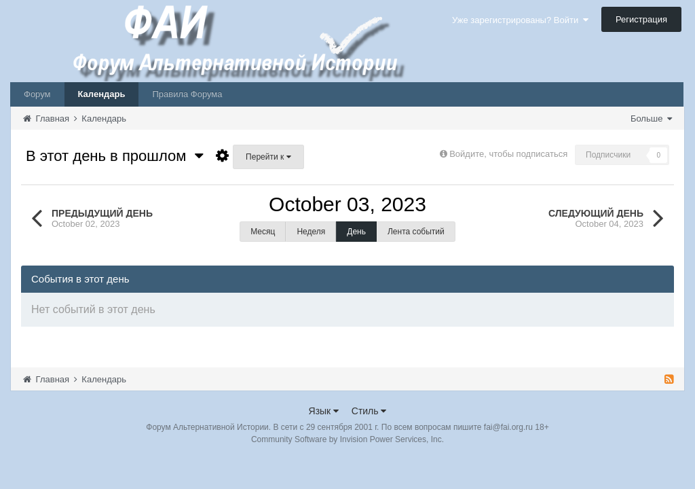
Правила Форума (187, 94)
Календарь (102, 94)
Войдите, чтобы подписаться (508, 154)
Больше (651, 118)
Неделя (311, 231)
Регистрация (641, 19)
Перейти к (268, 157)
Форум (37, 94)
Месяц (262, 231)
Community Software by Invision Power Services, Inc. (347, 439)
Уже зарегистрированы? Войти (520, 20)
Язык (324, 410)
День (356, 231)
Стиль (369, 410)
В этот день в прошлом (115, 155)
